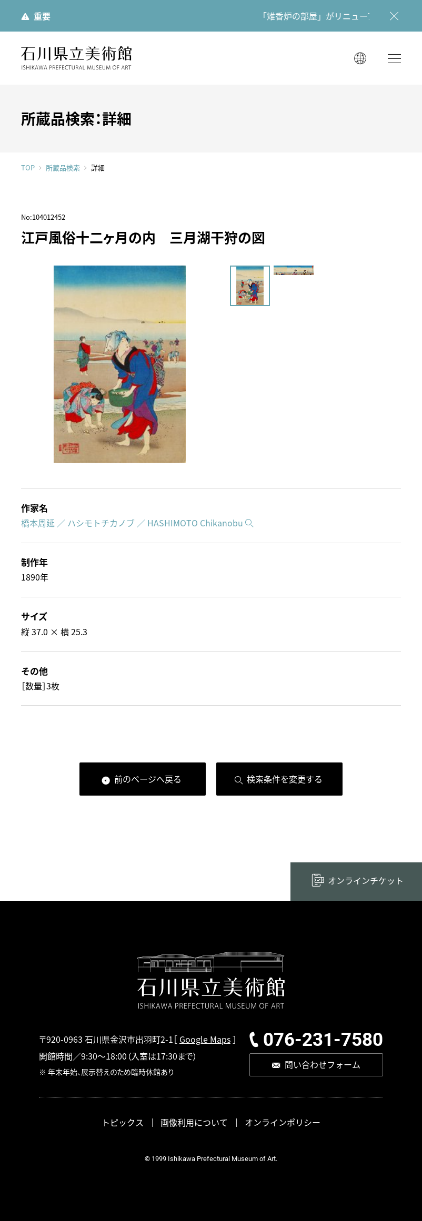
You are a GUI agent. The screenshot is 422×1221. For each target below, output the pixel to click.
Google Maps (204, 1039)
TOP (28, 167)
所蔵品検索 (63, 167)
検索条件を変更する (285, 778)
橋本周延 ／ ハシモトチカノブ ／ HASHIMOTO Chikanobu (132, 522)
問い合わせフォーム (322, 1064)
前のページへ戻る (148, 778)
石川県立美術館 (76, 58)
